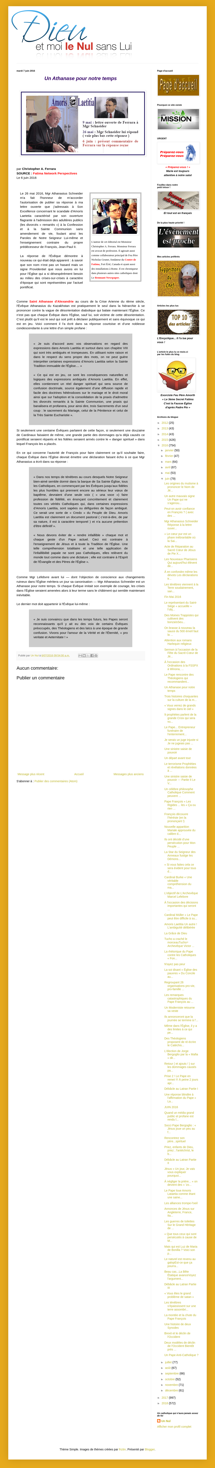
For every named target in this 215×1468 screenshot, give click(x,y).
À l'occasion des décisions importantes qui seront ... (181, 906)
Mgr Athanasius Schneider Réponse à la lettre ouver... (181, 525)
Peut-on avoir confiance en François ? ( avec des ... (179, 512)
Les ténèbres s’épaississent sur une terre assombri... (180, 1306)
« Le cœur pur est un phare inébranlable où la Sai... (179, 537)
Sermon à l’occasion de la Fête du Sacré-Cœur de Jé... (181, 653)
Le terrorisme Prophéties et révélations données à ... (180, 767)
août (168, 1367)
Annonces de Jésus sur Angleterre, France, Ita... (179, 1212)
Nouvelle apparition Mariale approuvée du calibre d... (179, 830)
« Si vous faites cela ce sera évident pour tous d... (180, 868)
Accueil (79, 774)
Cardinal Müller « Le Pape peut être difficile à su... (181, 916)
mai (167, 473)
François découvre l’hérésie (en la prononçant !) (176, 817)
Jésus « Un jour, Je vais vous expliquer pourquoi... (179, 1172)
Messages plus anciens (128, 774)
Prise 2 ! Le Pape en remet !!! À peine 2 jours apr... (181, 1079)
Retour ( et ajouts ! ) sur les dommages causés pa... (180, 1067)
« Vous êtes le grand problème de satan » (179, 1295)
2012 (165, 422)
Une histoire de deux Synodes (177, 1326)
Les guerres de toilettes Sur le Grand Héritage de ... (180, 1225)
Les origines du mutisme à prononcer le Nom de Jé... (181, 487)
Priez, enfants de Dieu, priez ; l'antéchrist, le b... (179, 1150)
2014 (165, 434)
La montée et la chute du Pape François (180, 1316)
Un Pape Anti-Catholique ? (181, 1355)
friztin (122, 1449)
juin (167, 478)
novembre (172, 1384)
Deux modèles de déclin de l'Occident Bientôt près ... (179, 1346)
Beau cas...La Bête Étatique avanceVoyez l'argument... (180, 1275)
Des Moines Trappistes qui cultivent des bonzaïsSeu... (181, 619)
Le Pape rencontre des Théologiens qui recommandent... (179, 678)
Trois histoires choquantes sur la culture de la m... (181, 698)
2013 (165, 428)
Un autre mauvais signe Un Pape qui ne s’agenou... (179, 499)
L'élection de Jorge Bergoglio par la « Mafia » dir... (181, 1054)
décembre (172, 1390)
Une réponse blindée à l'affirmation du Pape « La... (180, 1098)
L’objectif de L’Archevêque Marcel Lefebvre (181, 894)
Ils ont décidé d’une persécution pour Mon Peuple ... (179, 843)
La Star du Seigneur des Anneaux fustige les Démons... (180, 855)
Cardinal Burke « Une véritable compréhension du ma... (178, 882)
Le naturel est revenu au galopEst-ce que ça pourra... (180, 1262)
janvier (169, 450)
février (169, 456)
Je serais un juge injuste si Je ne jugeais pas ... (181, 741)
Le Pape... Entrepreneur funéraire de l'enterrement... (179, 731)
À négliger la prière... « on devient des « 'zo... (180, 1183)
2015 (165, 439)
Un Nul (166, 1421)
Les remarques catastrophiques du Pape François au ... (178, 998)
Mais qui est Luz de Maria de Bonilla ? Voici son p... (180, 1250)
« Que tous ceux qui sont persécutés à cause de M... (180, 1237)
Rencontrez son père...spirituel (175, 1139)
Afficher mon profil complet (174, 1426)
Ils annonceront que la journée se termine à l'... (181, 1018)
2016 (165, 445)
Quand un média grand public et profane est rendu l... (179, 1116)
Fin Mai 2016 (172, 596)
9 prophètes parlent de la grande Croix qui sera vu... (180, 718)
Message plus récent (31, 774)
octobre (170, 1379)
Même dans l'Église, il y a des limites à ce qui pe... (180, 1029)
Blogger (150, 1449)
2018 (165, 1403)
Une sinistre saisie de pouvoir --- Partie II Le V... (179, 780)
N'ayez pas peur (174, 964)
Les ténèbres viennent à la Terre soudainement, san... (181, 588)
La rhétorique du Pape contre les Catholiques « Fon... (180, 955)
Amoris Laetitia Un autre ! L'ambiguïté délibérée (180, 926)
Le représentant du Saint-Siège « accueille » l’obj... (180, 606)
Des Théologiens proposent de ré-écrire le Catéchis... (180, 1042)
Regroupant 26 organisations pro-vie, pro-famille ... (179, 986)
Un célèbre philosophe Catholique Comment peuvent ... (179, 792)
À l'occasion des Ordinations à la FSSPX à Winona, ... (181, 665)
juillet (168, 1362)
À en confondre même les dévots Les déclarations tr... (181, 575)
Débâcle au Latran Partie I (181, 1088)
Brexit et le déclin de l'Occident (177, 1335)
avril (168, 467)
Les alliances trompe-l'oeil (181, 1203)
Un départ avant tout (177, 758)
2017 (165, 1397)
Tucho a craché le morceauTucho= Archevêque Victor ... (179, 942)
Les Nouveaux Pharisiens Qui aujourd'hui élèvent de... (180, 562)
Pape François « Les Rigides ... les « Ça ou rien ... (180, 805)
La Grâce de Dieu (175, 933)
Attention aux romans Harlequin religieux (178, 642)
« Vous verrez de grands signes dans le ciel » (180, 707)
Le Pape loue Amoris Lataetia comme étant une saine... (179, 1194)
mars (168, 461)
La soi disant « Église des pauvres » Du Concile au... (180, 973)
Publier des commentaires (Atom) (56, 781)
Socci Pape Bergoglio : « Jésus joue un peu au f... (180, 1129)
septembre (172, 1373)
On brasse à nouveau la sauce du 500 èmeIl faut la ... (181, 631)
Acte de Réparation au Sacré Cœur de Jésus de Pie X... (180, 550)
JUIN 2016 (171, 1107)
